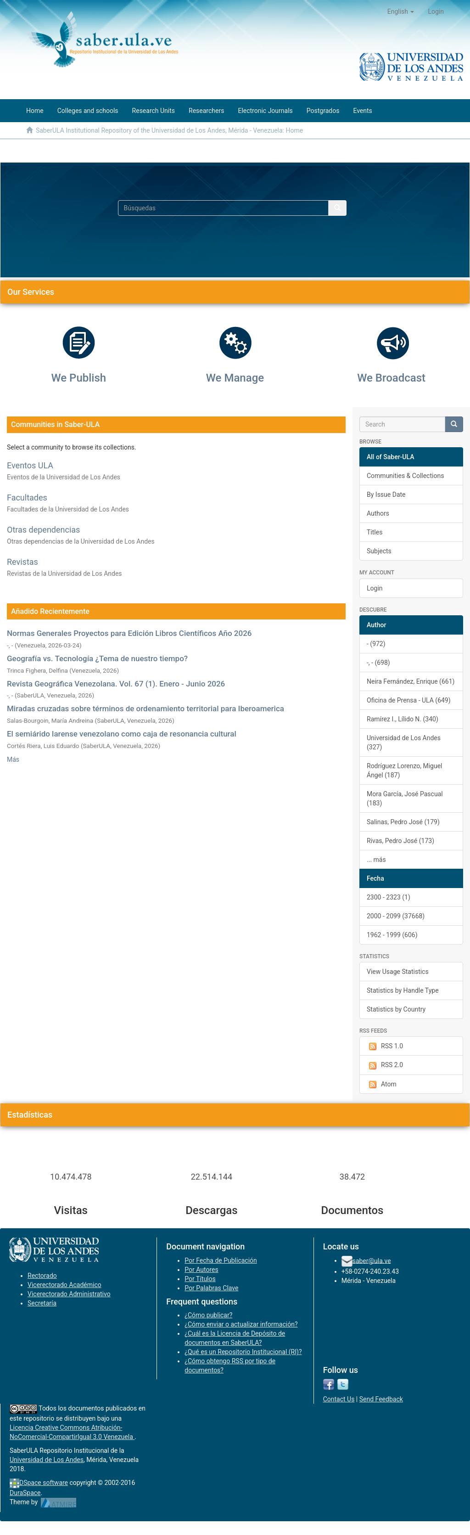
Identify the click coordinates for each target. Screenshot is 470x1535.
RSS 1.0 (385, 1046)
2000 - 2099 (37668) (396, 916)
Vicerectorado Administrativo (69, 1294)
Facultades (27, 497)
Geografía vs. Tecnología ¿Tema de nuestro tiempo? (97, 658)
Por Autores (201, 1269)
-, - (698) (378, 662)
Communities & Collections (405, 475)
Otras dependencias (43, 529)
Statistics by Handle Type (403, 990)
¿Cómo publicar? (208, 1315)
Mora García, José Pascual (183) (405, 798)
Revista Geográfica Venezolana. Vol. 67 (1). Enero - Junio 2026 (116, 683)
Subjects (379, 551)
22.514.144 (211, 1176)
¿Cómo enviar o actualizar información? (241, 1324)
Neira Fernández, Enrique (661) (410, 681)
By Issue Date (386, 494)
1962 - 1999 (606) (392, 935)
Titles (374, 532)
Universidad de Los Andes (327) (404, 742)
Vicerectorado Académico (64, 1284)
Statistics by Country (396, 1009)
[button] (400, 11)
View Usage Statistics (398, 971)
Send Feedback (381, 1399)
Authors (378, 513)
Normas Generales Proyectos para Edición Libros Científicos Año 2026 (129, 633)
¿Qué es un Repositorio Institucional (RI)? (243, 1351)
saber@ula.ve (371, 1260)
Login (375, 588)
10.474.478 (70, 1176)
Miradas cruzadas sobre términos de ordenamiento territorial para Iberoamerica (145, 708)
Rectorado (42, 1275)
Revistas (22, 562)
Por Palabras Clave (211, 1288)
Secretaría (42, 1303)
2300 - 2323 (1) (388, 897)
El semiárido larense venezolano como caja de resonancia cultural (121, 733)
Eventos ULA (30, 465)
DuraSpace (25, 1492)
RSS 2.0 (385, 1065)
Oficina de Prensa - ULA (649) (409, 700)
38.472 (352, 1176)
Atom (382, 1084)
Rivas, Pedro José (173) (400, 840)
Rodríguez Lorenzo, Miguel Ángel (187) (404, 770)
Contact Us (339, 1399)
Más (13, 759)
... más (376, 859)
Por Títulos (200, 1278)
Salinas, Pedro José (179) (403, 822)
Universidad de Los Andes (47, 1459)
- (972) (376, 643)
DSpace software (43, 1482)
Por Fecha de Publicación (221, 1260)
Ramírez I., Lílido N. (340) (402, 719)
